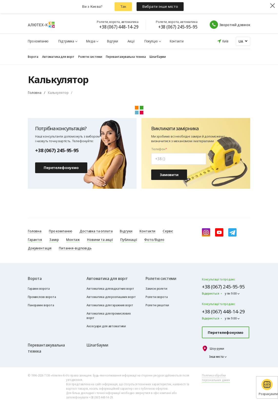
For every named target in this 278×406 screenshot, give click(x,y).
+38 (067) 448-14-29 (119, 27)
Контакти (177, 41)
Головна (34, 92)
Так (123, 6)
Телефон (158, 149)
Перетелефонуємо (61, 167)
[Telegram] (232, 232)
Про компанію (38, 41)
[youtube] (219, 232)
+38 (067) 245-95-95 (178, 27)
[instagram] (206, 232)
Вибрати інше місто (160, 6)
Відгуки (112, 41)
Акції (131, 41)
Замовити (169, 174)
